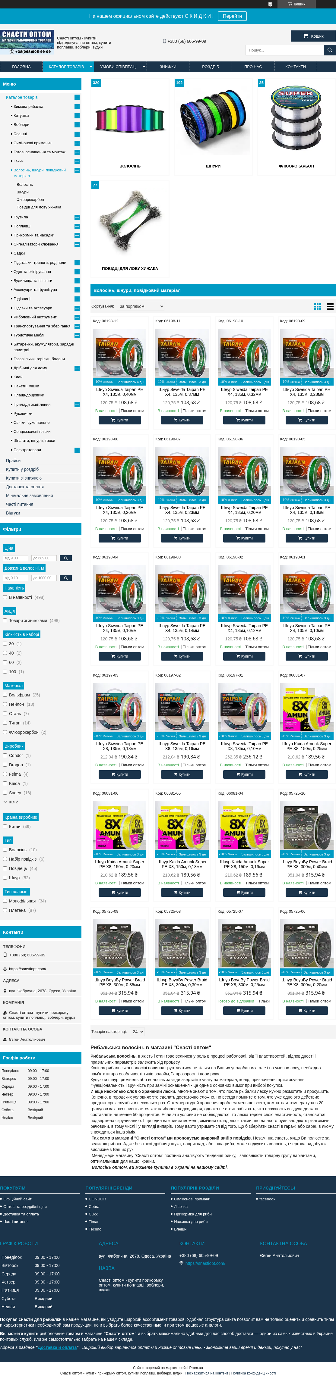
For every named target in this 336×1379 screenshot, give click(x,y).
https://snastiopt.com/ (27, 969)
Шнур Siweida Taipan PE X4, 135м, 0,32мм (244, 392)
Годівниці (22, 298)
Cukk (93, 1214)
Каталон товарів (22, 97)
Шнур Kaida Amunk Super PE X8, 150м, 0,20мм (119, 864)
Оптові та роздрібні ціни (25, 1206)
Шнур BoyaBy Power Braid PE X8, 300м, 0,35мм (119, 982)
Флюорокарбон (296, 166)
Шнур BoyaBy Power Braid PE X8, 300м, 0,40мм (306, 864)
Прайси (13, 460)
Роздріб (210, 66)
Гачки (19, 161)
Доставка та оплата (25, 486)
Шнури (213, 166)
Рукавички (23, 413)
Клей (18, 377)
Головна (21, 66)
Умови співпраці (118, 66)
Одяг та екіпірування (32, 271)
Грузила (21, 217)
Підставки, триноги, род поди (40, 262)
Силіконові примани (192, 1199)
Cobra (94, 1206)
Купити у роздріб (22, 469)
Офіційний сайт (17, 1199)
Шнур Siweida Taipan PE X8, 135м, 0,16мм (182, 746)
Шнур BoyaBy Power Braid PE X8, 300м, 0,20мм (306, 982)
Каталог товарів (66, 66)
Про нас (253, 66)
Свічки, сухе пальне (31, 422)
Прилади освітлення (32, 404)
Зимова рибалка (28, 106)
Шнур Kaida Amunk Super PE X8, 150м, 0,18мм (182, 864)
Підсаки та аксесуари (33, 308)
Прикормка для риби (193, 1214)
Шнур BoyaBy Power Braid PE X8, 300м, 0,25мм (244, 982)
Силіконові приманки (33, 143)
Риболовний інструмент (35, 317)
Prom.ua (196, 1368)
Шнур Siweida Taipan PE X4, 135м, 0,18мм (306, 510)
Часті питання (19, 504)
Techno (95, 1229)
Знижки (168, 66)
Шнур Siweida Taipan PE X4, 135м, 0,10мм (306, 628)
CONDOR (97, 1199)
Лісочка (181, 1206)
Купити (122, 420)
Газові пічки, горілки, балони (39, 359)
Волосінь (130, 166)
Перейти (232, 16)
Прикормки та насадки (34, 235)
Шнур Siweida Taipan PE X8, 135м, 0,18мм (119, 746)
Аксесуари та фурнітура (35, 289)
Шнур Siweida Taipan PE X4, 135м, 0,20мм (244, 510)
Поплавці (22, 226)
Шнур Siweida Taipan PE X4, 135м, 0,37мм (182, 392)
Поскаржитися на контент (206, 1373)
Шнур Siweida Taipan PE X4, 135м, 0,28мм (306, 392)
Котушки (21, 115)
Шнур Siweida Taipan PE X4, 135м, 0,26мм (119, 510)
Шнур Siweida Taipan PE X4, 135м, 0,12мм (244, 628)
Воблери (21, 124)
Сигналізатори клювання (36, 244)
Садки (19, 253)
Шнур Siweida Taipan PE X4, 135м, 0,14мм (182, 628)
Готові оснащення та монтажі (40, 152)
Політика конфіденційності (253, 1373)
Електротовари (27, 450)
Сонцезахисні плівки (32, 431)
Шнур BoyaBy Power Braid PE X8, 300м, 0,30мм (182, 982)
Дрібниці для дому (30, 368)
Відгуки (13, 513)
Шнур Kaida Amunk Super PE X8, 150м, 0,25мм (306, 746)
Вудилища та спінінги (33, 280)
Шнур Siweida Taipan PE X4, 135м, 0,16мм (119, 628)
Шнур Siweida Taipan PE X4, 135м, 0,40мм (119, 392)
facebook (267, 1199)
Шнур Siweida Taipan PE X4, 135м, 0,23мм (182, 510)
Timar (94, 1221)
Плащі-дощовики (29, 395)
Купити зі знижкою (24, 478)
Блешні (20, 134)
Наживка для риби (191, 1221)
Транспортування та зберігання (42, 326)
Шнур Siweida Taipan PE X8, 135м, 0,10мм (244, 746)
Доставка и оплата (57, 1347)
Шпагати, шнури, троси (34, 440)
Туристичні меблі (29, 335)
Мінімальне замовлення (29, 495)
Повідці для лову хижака (130, 268)
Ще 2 (13, 802)
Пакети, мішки (26, 386)
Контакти (295, 66)
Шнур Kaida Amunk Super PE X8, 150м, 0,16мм (244, 864)
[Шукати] (330, 50)
